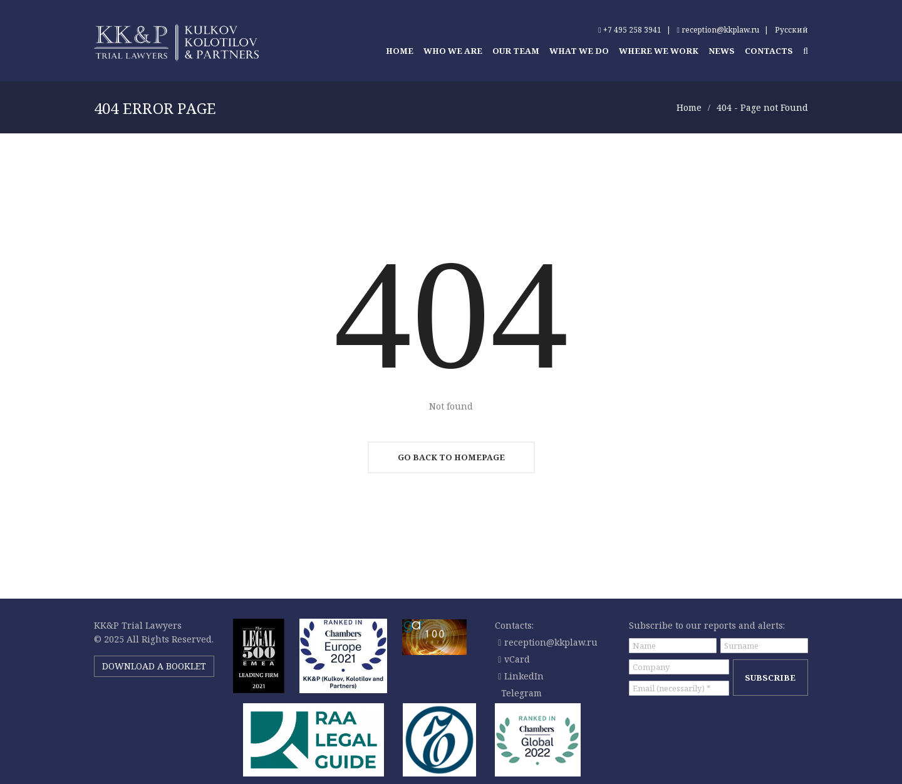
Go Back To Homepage (451, 457)
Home (689, 107)
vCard (514, 659)
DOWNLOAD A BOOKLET (154, 666)
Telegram (521, 693)
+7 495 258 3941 (629, 29)
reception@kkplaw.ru (718, 29)
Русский (791, 29)
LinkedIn (521, 676)
